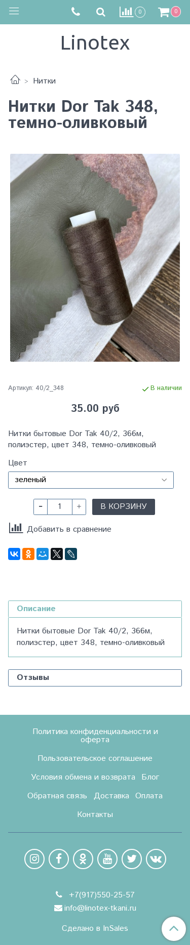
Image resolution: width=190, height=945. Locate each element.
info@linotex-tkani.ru (100, 908)
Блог (150, 777)
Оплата (149, 796)
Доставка (111, 796)
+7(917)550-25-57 (100, 895)
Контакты (95, 815)
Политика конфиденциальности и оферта (95, 736)
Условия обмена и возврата (83, 777)
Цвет (17, 463)
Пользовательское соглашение (95, 758)
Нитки (44, 81)
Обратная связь (57, 796)
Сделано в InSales (95, 929)
